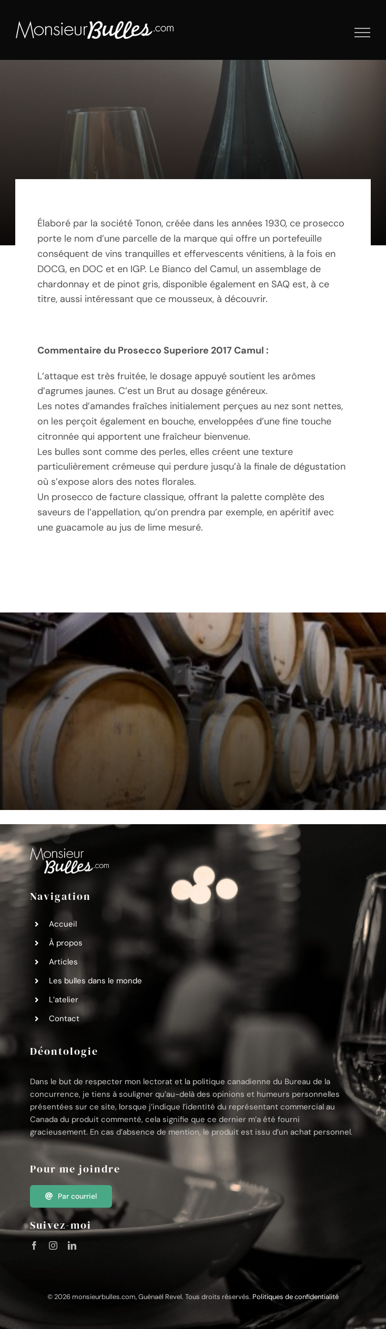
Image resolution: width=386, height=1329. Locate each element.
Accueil (63, 924)
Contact (64, 1018)
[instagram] (53, 1245)
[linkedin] (72, 1245)
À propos (66, 943)
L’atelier (63, 999)
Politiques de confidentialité (295, 1296)
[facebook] (34, 1245)
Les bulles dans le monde (95, 980)
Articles (63, 962)
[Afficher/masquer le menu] (362, 32)
